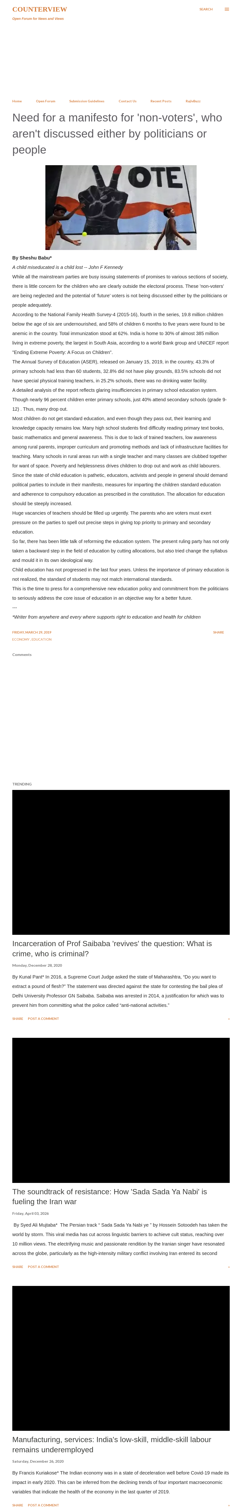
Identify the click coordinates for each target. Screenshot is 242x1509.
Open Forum (45, 101)
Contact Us (128, 101)
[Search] (206, 9)
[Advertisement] (121, 60)
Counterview (39, 9)
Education (42, 639)
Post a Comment (43, 1019)
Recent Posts (161, 101)
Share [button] (218, 632)
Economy (21, 639)
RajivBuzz (193, 101)
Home (17, 101)
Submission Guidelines (86, 101)
